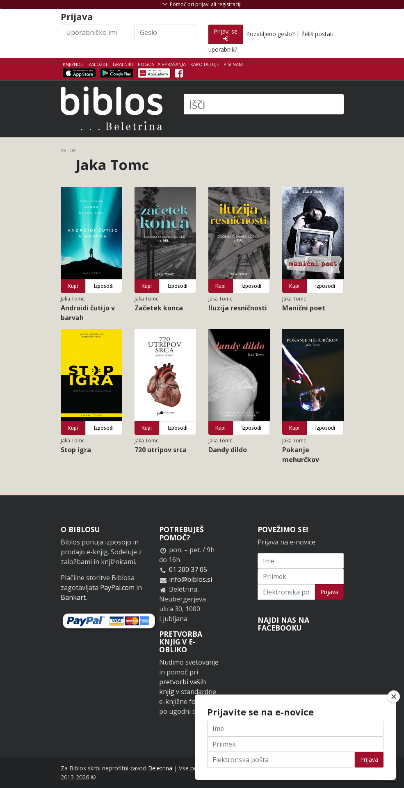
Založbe (98, 64)
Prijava (329, 592)
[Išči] (264, 104)
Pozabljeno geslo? (270, 34)
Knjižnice (73, 64)
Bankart (73, 597)
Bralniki (123, 64)
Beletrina (160, 768)
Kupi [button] (73, 285)
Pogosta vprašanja (162, 64)
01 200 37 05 (188, 569)
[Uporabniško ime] (91, 32)
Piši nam (233, 64)
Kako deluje (204, 64)
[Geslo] (165, 32)
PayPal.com (117, 587)
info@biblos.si (190, 579)
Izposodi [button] (104, 285)
